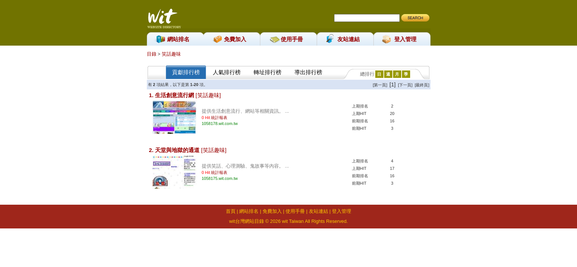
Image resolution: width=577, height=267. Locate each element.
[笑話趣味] (208, 95)
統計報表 (219, 117)
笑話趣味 (171, 54)
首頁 (230, 211)
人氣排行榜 (227, 72)
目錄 (152, 54)
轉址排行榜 (267, 72)
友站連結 (348, 39)
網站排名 (178, 39)
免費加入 (235, 39)
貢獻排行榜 (186, 72)
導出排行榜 (308, 72)
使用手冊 (292, 39)
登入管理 (405, 39)
